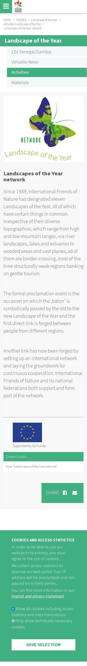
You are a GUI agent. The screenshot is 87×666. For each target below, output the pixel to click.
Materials (20, 82)
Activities (20, 72)
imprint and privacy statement (38, 609)
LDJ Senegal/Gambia (31, 52)
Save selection (43, 657)
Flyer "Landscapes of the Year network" (31, 466)
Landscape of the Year (33, 41)
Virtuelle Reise (25, 62)
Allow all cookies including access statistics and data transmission (43, 624)
